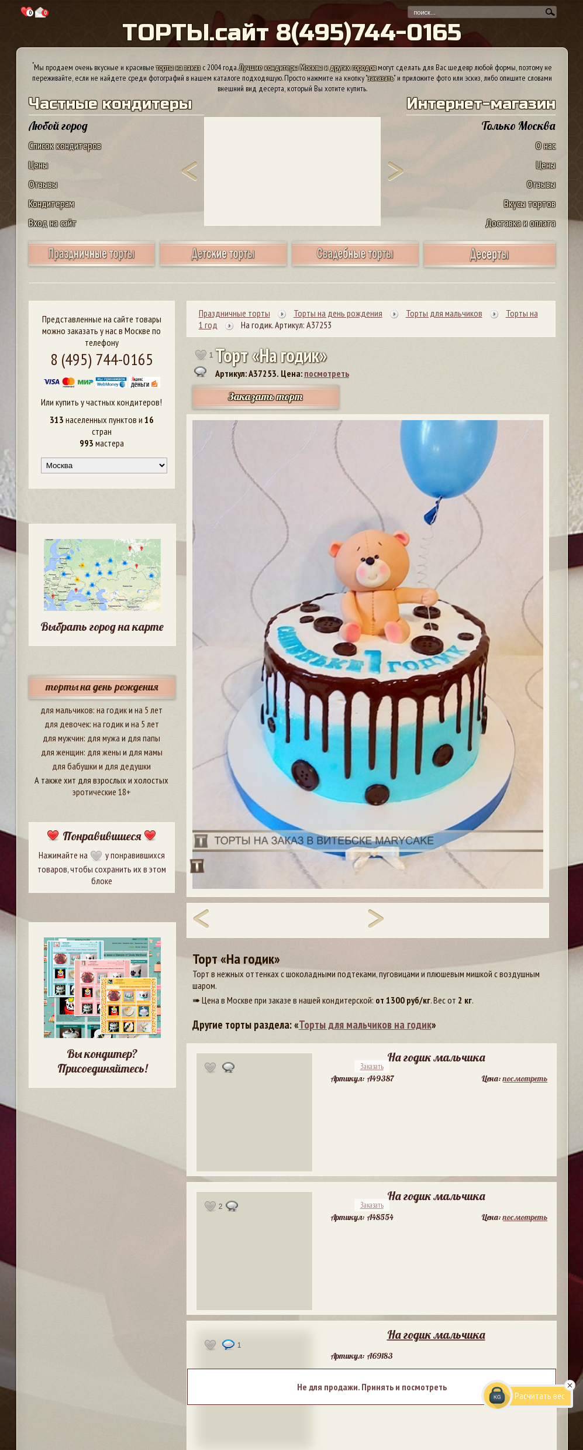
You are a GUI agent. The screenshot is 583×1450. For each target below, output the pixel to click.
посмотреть (326, 373)
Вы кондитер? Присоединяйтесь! (102, 1061)
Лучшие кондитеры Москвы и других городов (307, 67)
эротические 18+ (102, 792)
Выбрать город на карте (102, 626)
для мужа (103, 738)
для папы (143, 738)
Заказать (372, 1066)
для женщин (62, 752)
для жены (104, 752)
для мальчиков (66, 710)
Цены (38, 164)
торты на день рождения (102, 686)
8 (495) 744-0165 (101, 359)
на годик (111, 710)
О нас (546, 145)
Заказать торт (265, 396)
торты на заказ (178, 67)
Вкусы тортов (530, 203)
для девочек (66, 724)
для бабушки (74, 766)
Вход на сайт (53, 222)
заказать (381, 78)
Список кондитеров (65, 145)
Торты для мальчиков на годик (365, 1025)
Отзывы (43, 184)
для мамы (146, 752)
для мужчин (63, 738)
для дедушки (128, 766)
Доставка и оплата (520, 222)
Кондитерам (51, 203)
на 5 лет (148, 710)
